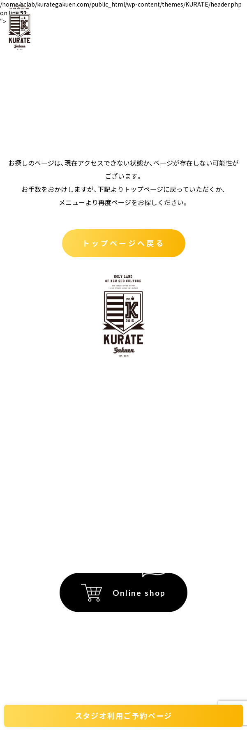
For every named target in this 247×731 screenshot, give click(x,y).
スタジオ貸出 (80, 443)
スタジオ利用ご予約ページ (124, 715)
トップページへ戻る (123, 243)
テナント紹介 (80, 422)
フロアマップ (151, 443)
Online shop (139, 592)
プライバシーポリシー (90, 492)
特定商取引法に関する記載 (97, 476)
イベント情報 (151, 400)
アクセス (144, 422)
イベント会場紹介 (159, 378)
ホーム (70, 378)
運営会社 (71, 509)
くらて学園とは (84, 400)
